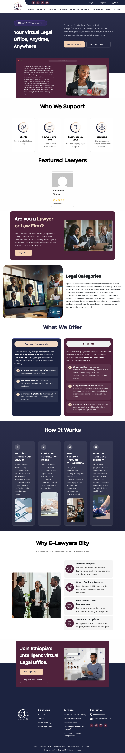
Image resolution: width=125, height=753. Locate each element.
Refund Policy (73, 746)
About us (85, 746)
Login (91, 2)
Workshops (98, 9)
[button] (114, 3)
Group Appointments (79, 9)
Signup (103, 2)
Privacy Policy (59, 746)
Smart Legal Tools (45, 726)
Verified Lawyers (70, 722)
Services (52, 9)
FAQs (35, 746)
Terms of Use (45, 746)
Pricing (117, 9)
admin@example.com (102, 718)
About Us (41, 9)
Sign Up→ (22, 252)
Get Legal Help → (30, 671)
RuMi (108, 9)
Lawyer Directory (44, 722)
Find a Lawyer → (74, 44)
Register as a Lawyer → (34, 679)
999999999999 (99, 714)
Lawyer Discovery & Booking (75, 714)
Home (31, 9)
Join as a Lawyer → (98, 44)
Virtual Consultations (72, 718)
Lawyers (63, 9)
